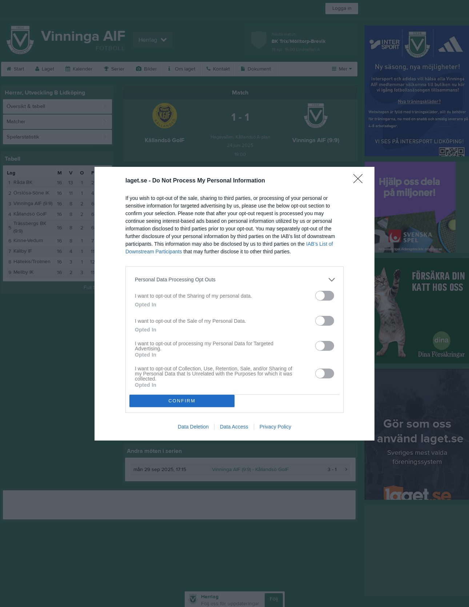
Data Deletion (193, 427)
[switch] (324, 296)
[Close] (360, 181)
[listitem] (234, 280)
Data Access (234, 427)
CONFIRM (182, 400)
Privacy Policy (275, 427)
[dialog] (234, 304)
